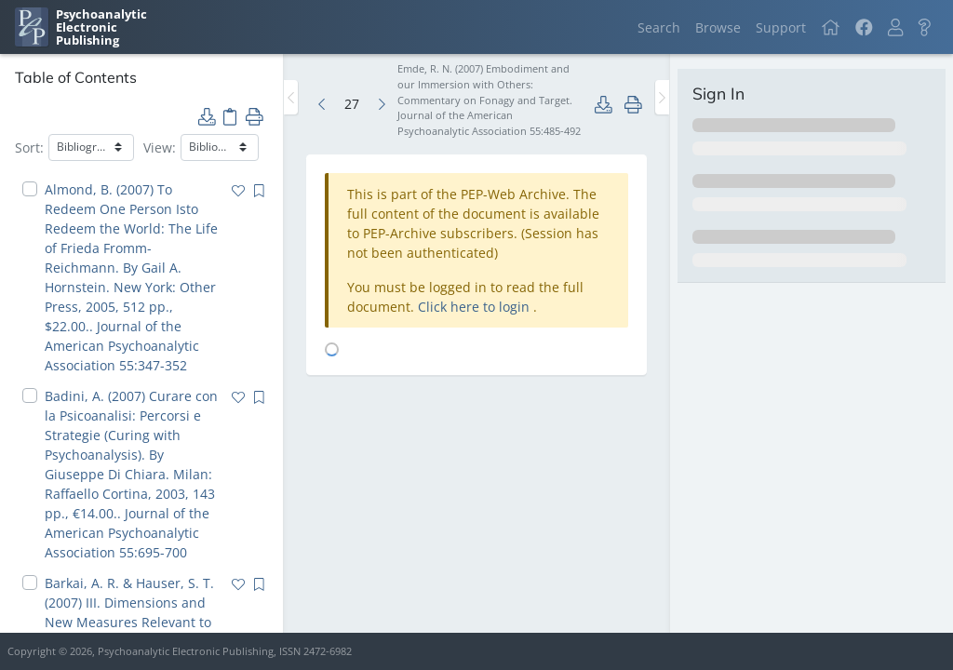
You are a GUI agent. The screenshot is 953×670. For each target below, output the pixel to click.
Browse (718, 27)
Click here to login (475, 306)
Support (781, 27)
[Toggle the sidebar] (291, 97)
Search (659, 27)
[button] (895, 27)
